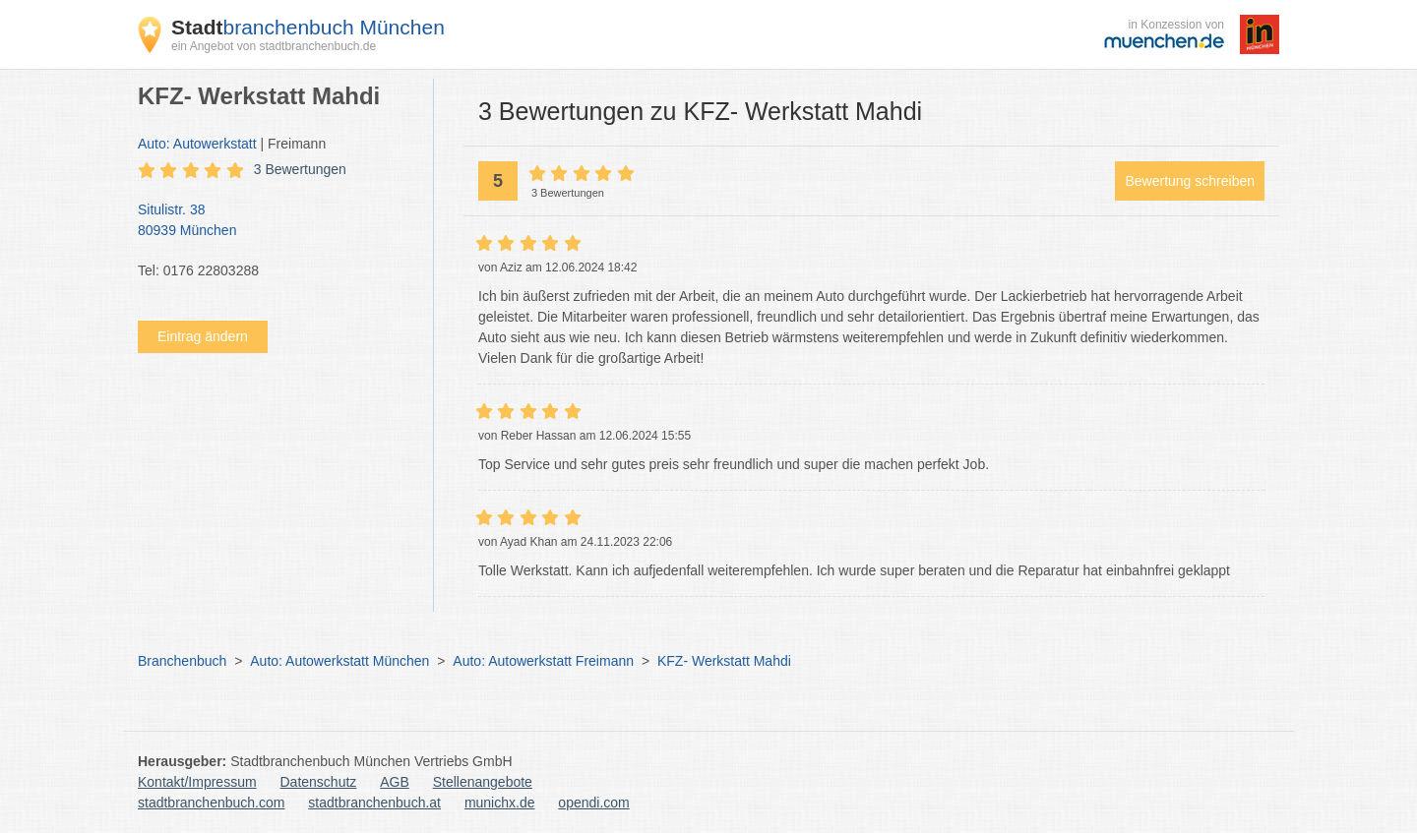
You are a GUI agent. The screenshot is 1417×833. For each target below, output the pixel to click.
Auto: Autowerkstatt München (339, 661)
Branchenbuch (182, 661)
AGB (394, 782)
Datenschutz (318, 782)
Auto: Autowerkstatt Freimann (543, 661)
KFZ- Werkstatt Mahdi (724, 661)
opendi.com (593, 802)
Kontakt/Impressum (197, 782)
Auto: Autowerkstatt (197, 143)
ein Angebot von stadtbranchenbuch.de (273, 46)
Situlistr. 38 (275, 221)
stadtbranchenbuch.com (211, 802)
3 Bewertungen (300, 169)
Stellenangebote (482, 782)
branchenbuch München (308, 27)
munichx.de (499, 802)
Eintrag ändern (202, 336)
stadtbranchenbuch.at (374, 802)
